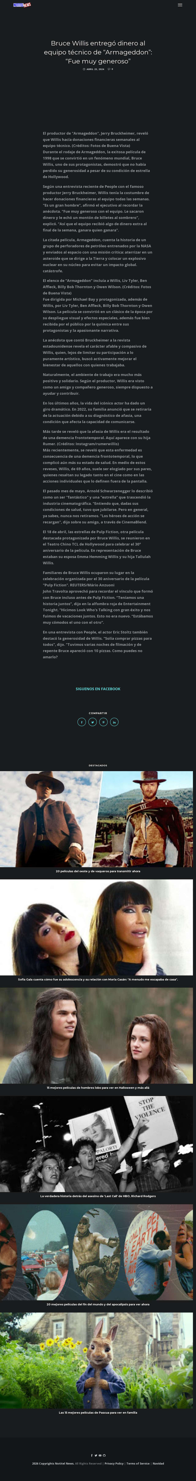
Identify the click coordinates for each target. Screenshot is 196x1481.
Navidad (158, 1463)
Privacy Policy (114, 1463)
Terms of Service (138, 1463)
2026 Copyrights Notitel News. (53, 1463)
